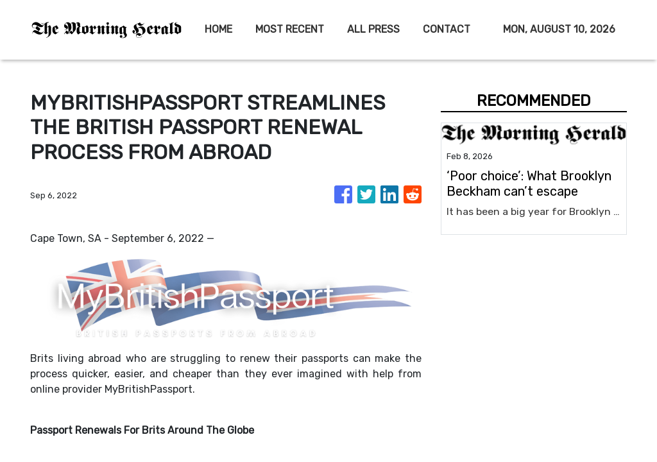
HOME (218, 29)
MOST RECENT (289, 29)
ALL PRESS (373, 29)
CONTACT (446, 29)
